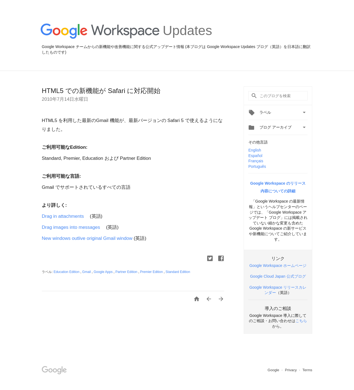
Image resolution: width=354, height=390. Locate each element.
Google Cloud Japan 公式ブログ (278, 276)
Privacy (291, 370)
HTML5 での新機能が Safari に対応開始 (101, 90)
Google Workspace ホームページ (278, 265)
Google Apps (103, 272)
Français (255, 161)
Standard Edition (178, 272)
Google (274, 370)
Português (257, 166)
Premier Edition (152, 272)
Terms (307, 370)
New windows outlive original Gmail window (87, 238)
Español (255, 155)
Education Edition (67, 272)
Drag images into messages (73, 227)
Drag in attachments (63, 216)
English (254, 150)
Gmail (87, 272)
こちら (301, 321)
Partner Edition (126, 272)
